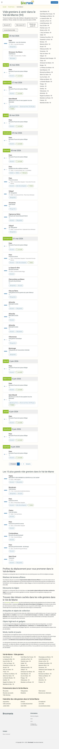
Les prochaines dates (9, 30)
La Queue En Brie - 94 (45, 18)
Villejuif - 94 (43, 56)
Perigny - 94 (43, 84)
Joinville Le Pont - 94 (45, 21)
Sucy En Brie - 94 (44, 25)
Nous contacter (6, 734)
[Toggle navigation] (2, 2)
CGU (31, 718)
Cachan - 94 (43, 86)
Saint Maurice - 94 (45, 70)
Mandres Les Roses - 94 (46, 98)
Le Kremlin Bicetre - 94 (46, 81)
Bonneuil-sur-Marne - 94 (46, 72)
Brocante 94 (7, 25)
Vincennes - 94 (44, 51)
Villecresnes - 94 (44, 91)
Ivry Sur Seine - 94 (45, 77)
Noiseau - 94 (43, 42)
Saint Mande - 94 (44, 11)
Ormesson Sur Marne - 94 (47, 63)
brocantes (16, 602)
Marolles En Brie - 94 (45, 102)
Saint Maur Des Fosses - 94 (47, 14)
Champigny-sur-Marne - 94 (47, 16)
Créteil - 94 (43, 35)
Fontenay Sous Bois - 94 (46, 37)
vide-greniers (8, 602)
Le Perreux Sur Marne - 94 (47, 67)
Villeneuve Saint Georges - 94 (48, 58)
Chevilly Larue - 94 (45, 28)
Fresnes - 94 (43, 100)
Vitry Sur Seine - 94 (45, 53)
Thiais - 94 (43, 60)
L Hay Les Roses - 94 (45, 32)
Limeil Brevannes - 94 (45, 23)
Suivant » (28, 464)
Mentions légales (34, 716)
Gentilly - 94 (43, 88)
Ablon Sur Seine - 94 (45, 74)
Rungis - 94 (43, 65)
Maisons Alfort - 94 (45, 44)
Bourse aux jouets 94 (33, 25)
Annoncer (54, 2)
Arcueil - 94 (43, 46)
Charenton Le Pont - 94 (46, 39)
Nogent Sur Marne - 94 (46, 95)
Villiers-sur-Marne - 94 (46, 79)
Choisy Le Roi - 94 (45, 30)
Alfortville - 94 (43, 93)
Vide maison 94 (20, 25)
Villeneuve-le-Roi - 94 (45, 49)
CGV (31, 721)
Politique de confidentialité (33, 724)
